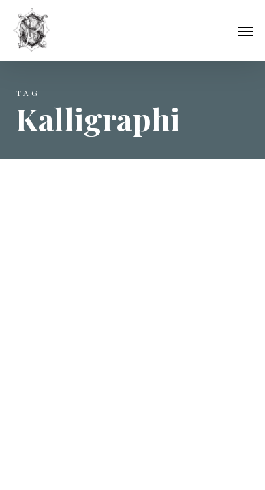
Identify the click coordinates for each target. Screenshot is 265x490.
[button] (245, 30)
